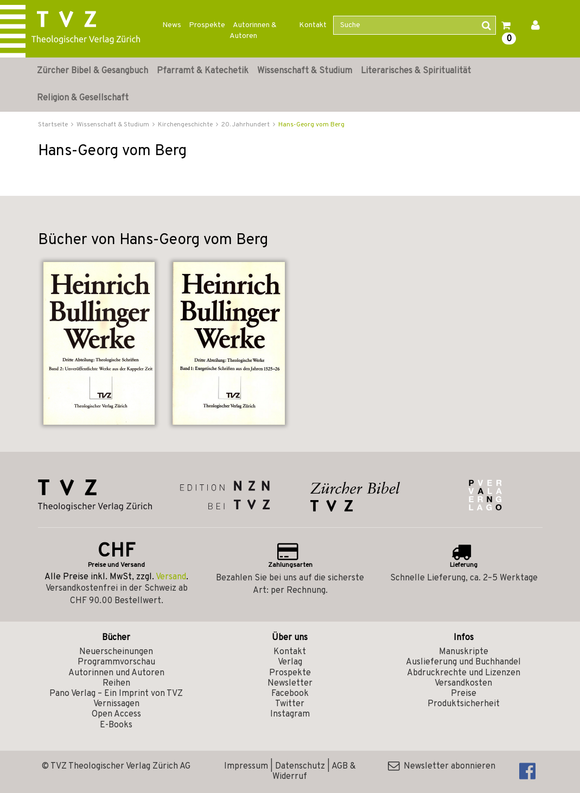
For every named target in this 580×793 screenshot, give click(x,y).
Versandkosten (463, 683)
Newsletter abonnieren (441, 766)
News (171, 25)
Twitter (289, 704)
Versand (171, 577)
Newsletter (290, 683)
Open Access (116, 714)
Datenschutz (300, 766)
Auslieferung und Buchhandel (463, 662)
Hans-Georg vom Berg (311, 124)
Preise (463, 693)
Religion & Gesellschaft (83, 98)
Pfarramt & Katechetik (202, 71)
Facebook (290, 693)
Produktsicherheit (464, 704)
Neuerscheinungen (116, 652)
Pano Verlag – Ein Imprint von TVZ (116, 693)
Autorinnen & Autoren (253, 31)
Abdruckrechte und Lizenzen (463, 673)
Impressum (246, 766)
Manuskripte (463, 652)
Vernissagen (116, 704)
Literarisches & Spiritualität (416, 71)
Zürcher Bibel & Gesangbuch (92, 71)
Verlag (290, 662)
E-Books (116, 725)
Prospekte (207, 25)
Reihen (116, 683)
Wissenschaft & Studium (304, 71)
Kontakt (313, 25)
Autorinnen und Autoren (116, 673)
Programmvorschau (116, 662)
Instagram (290, 714)
